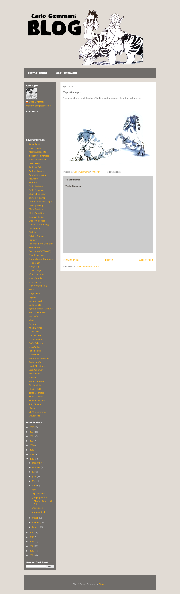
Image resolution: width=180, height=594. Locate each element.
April (34, 485)
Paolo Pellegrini (36, 343)
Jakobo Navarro (36, 274)
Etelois (32, 232)
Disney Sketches (37, 221)
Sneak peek (37, 508)
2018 (32, 450)
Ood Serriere (35, 335)
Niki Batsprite (35, 328)
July (34, 472)
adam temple (35, 148)
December (37, 463)
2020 (32, 445)
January (36, 527)
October (36, 467)
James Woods (35, 278)
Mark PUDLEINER (38, 312)
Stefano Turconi (36, 381)
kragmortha (34, 293)
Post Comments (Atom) (88, 266)
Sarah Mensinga (37, 366)
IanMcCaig (34, 266)
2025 (32, 427)
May (34, 481)
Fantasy (33, 240)
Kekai (31, 289)
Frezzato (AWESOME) (40, 251)
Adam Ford (34, 144)
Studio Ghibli (35, 389)
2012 (32, 541)
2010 (32, 551)
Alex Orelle (34, 163)
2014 (32, 532)
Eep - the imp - (39, 493)
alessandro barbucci (39, 156)
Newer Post (71, 259)
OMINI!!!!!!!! (34, 331)
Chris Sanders (36, 209)
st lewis (32, 377)
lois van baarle (36, 301)
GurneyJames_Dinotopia (41, 259)
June (34, 476)
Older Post (146, 259)
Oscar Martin (35, 339)
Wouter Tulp (34, 416)
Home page (37, 73)
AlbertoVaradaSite (37, 152)
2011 (32, 546)
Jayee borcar (35, 282)
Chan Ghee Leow (37, 194)
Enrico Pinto (35, 228)
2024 (32, 432)
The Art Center (36, 396)
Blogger (102, 584)
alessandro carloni (38, 159)
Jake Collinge (35, 270)
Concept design (36, 217)
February (36, 522)
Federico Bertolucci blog (41, 243)
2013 (32, 537)
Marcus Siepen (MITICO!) (41, 308)
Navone (32, 324)
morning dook (38, 512)
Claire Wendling (36, 213)
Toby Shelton (35, 404)
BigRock (33, 182)
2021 (32, 441)
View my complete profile (38, 106)
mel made (33, 316)
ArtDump (33, 179)
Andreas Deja (35, 167)
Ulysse (32, 408)
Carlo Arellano (36, 186)
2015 (32, 459)
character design (37, 198)
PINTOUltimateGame (39, 358)
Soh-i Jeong (34, 373)
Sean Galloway (36, 370)
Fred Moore (34, 247)
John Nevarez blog (38, 286)
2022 (32, 436)
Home (109, 259)
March (35, 518)
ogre (34, 489)
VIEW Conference (37, 412)
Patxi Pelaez (35, 351)
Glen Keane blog (37, 255)
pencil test (34, 354)
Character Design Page (40, 201)
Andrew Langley (37, 171)
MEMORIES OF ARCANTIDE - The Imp (42, 501)
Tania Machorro (36, 393)
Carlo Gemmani (36, 102)
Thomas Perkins (37, 400)
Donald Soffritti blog (39, 224)
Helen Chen (34, 263)
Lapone (32, 297)
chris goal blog (36, 205)
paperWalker (35, 347)
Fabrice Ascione (37, 236)
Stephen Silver (36, 385)
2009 (32, 555)
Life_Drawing (66, 73)
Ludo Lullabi (35, 305)
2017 (32, 454)
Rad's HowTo (35, 362)
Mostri (32, 320)
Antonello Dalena (37, 175)
